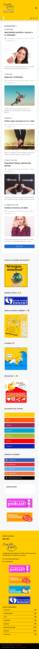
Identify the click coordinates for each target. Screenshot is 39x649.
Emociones (9, 29)
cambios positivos (12, 205)
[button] (3, 18)
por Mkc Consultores (20, 647)
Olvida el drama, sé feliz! (16, 207)
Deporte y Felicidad (13, 77)
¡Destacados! (11, 487)
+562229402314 (8, 561)
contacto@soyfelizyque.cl (11, 559)
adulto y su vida (11, 160)
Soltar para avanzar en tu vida (19, 121)
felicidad (9, 74)
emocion (9, 118)
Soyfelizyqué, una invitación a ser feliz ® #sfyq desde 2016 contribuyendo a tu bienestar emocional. (19, 549)
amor (5, 617)
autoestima (7, 620)
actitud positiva (8, 613)
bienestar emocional (9, 627)
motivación (7, 634)
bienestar (6, 624)
